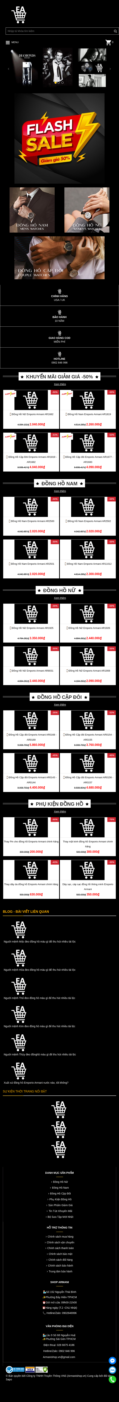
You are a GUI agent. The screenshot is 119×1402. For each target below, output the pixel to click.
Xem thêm (60, 384)
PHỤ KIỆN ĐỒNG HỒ (59, 804)
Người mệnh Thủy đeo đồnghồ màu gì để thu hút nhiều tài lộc (40, 1054)
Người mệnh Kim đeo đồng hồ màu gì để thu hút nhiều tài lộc (39, 1026)
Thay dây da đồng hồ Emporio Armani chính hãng (31, 884)
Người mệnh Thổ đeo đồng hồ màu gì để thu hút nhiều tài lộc (39, 998)
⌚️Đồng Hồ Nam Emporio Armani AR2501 (31, 563)
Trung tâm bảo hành (60, 1271)
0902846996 (69, 1313)
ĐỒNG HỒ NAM (59, 483)
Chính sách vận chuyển (60, 1242)
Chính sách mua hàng (60, 1236)
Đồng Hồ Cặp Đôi (60, 1193)
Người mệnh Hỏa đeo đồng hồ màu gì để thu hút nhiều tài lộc (39, 969)
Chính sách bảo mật (60, 1253)
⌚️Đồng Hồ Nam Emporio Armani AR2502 (88, 521)
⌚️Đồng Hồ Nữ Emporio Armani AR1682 (31, 414)
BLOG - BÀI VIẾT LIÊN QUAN (26, 912)
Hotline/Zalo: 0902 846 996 (59, 1351)
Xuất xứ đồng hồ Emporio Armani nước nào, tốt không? (36, 1082)
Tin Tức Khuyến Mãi (60, 1211)
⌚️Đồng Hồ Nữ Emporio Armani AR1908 (88, 670)
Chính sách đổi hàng (60, 1259)
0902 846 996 (59, 362)
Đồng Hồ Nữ (60, 1181)
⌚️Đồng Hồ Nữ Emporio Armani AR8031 (31, 670)
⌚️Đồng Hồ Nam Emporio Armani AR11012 (87, 563)
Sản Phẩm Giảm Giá (60, 1205)
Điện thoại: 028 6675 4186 (59, 1344)
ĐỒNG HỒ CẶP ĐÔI (59, 697)
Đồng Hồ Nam (60, 1187)
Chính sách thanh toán (60, 1248)
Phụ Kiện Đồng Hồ (60, 1199)
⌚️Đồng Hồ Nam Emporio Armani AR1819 (88, 414)
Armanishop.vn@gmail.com (59, 1357)
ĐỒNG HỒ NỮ (59, 590)
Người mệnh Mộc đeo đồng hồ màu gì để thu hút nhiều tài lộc (40, 941)
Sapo (9, 1379)
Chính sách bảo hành (60, 1265)
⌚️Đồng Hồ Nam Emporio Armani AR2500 (31, 521)
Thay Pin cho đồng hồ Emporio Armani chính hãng (31, 841)
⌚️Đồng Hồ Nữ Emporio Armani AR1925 (31, 628)
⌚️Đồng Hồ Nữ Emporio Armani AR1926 (88, 628)
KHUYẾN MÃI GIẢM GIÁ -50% (59, 377)
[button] (9, 67)
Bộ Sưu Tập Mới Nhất (60, 1216)
